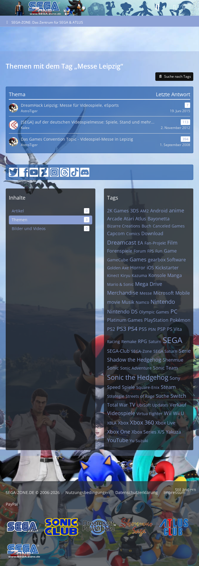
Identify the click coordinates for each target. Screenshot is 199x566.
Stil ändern (185, 489)
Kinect (113, 275)
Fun (158, 251)
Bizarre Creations (123, 226)
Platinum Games (125, 320)
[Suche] (157, 7)
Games (138, 259)
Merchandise (122, 292)
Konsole (157, 275)
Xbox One (118, 431)
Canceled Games (169, 226)
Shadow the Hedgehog (134, 359)
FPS (150, 251)
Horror (137, 267)
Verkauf (178, 405)
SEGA (172, 340)
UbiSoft (144, 405)
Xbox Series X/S (148, 432)
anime (176, 210)
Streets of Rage (140, 396)
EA (140, 243)
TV (132, 404)
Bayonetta (159, 219)
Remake (128, 341)
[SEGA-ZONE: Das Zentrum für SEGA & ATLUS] (18, 7)
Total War (117, 405)
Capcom (116, 233)
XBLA (111, 423)
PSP (161, 329)
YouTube (117, 440)
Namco (142, 302)
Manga (174, 275)
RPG (142, 341)
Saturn (154, 341)
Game (170, 251)
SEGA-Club (118, 351)
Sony (175, 378)
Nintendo (162, 301)
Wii (168, 413)
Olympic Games (154, 312)
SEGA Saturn (165, 351)
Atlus (140, 219)
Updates (160, 405)
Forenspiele (119, 251)
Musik (128, 302)
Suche (162, 396)
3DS (134, 211)
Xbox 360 (142, 422)
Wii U (178, 413)
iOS (150, 267)
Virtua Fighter (149, 413)
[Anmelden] (184, 6)
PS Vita (174, 329)
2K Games (118, 211)
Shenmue (173, 360)
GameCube (117, 260)
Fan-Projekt (155, 243)
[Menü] (172, 8)
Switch (178, 395)
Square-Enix (147, 387)
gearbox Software (167, 260)
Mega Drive (148, 283)
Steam (168, 387)
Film (172, 242)
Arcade (114, 219)
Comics (133, 233)
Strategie (115, 396)
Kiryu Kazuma (133, 275)
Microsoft (163, 293)
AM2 (144, 211)
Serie (185, 350)
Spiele (128, 387)
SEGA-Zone (141, 351)
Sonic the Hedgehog (137, 377)
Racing (113, 341)
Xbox (123, 423)
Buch (146, 226)
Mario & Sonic (120, 284)
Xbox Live (165, 423)
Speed (113, 387)
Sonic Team (165, 368)
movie (113, 302)
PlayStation (156, 320)
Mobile (182, 293)
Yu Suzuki (139, 440)
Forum (140, 251)
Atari (129, 219)
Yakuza (173, 432)
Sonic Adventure (136, 368)
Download (152, 233)
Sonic (113, 368)
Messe (146, 293)
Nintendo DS (122, 311)
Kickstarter (167, 267)
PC (174, 311)
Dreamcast (121, 242)
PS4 (132, 329)
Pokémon (180, 320)
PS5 (143, 329)
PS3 (121, 329)
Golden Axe (118, 267)
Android (159, 211)
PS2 (111, 329)
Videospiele (121, 413)
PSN (152, 329)
